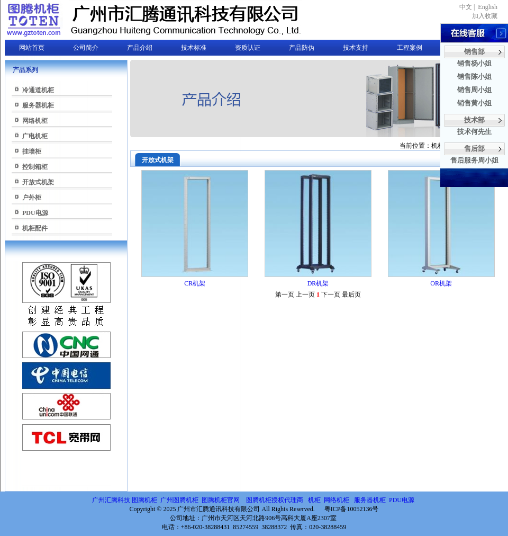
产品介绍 (139, 47)
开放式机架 (38, 182)
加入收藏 (484, 16)
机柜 (314, 500)
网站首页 (31, 47)
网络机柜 (35, 120)
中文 (465, 7)
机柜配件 (35, 228)
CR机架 (194, 283)
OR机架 (441, 283)
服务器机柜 (38, 105)
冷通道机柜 (38, 90)
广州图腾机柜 (179, 500)
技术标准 (193, 47)
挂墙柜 (31, 151)
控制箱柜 (35, 167)
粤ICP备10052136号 (351, 509)
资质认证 (247, 47)
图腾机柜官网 (220, 500)
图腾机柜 (144, 500)
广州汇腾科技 (111, 500)
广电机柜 (35, 136)
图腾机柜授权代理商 (274, 500)
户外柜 (31, 197)
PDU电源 (35, 213)
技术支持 (355, 47)
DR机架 (318, 283)
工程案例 (409, 47)
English (487, 7)
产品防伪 (301, 47)
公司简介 (85, 47)
